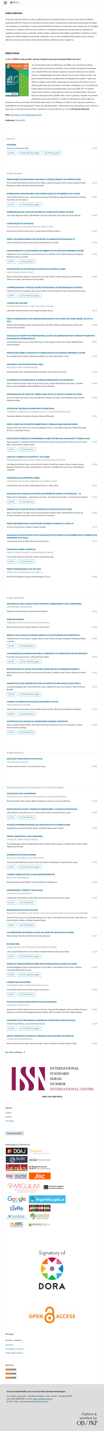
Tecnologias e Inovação (14, 1349)
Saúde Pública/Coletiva (14, 1353)
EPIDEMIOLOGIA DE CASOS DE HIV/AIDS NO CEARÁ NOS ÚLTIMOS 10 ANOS (40, 212)
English (8, 1112)
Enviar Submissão (14, 1133)
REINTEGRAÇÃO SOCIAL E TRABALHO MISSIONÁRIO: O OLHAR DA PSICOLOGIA (42, 809)
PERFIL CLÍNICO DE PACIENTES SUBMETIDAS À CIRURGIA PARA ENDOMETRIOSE (42, 424)
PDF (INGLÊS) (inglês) (31, 153)
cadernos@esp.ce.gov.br (42, 1399)
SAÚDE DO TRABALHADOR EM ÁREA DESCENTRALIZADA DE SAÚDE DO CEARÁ (42, 964)
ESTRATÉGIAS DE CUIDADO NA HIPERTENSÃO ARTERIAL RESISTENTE (37, 721)
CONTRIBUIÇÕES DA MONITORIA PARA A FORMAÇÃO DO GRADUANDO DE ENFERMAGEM (47, 653)
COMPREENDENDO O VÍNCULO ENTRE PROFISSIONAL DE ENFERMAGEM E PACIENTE (44, 287)
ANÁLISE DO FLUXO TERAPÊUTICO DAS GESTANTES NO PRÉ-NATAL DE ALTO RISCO (44, 683)
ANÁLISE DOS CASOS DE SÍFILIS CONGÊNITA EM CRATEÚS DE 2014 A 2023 (39, 509)
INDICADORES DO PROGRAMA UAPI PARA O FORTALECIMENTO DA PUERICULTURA (44, 179)
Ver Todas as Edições (13, 1052)
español (8, 1117)
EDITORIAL (11, 145)
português (9, 1121)
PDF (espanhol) (53, 153)
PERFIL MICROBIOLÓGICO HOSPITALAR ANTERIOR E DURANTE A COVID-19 (40, 523)
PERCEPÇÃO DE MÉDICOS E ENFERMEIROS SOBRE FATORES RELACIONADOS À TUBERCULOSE (48, 438)
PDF (12, 153)
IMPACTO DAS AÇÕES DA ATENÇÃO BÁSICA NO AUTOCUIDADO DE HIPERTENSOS (43, 635)
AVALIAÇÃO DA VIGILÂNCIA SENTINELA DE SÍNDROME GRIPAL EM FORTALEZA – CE (44, 493)
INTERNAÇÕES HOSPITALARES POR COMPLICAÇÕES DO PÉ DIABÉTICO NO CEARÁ (43, 193)
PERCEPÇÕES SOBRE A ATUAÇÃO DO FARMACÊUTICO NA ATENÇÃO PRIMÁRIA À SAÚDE (46, 353)
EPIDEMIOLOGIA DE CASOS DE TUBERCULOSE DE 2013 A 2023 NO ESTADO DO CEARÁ (44, 394)
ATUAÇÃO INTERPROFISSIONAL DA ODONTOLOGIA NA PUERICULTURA (38, 825)
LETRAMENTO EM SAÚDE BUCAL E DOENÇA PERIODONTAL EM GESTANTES (40, 380)
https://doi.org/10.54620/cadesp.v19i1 (26, 115)
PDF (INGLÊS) (28, 261)
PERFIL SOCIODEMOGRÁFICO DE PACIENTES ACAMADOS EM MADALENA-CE (41, 239)
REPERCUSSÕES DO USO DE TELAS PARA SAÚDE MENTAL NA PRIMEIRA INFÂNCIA (43, 669)
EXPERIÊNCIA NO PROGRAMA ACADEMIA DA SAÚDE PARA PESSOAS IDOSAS (41, 1020)
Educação (9, 1345)
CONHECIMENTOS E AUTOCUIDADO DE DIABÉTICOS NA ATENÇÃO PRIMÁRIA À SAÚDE (45, 250)
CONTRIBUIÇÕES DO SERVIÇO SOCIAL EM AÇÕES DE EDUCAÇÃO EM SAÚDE (40, 932)
